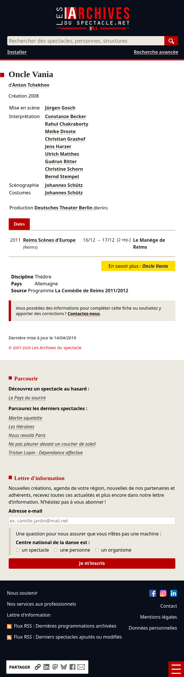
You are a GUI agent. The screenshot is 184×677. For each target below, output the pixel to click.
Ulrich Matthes (62, 154)
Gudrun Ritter (61, 161)
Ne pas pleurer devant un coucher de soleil (52, 444)
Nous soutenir (22, 593)
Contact (168, 606)
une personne (72, 550)
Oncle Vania (155, 266)
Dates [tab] (19, 224)
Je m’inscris (92, 563)
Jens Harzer (58, 146)
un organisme (113, 550)
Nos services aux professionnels (41, 604)
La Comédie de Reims (91, 290)
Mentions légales (158, 617)
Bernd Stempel (62, 176)
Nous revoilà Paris (27, 435)
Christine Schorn (64, 169)
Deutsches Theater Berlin (63, 207)
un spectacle (32, 550)
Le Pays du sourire (27, 398)
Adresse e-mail (26, 511)
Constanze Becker (65, 116)
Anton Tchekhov (30, 85)
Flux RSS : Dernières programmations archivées (61, 626)
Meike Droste (60, 131)
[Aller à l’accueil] (92, 29)
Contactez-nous (84, 313)
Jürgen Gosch (60, 108)
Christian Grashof (65, 139)
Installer (17, 52)
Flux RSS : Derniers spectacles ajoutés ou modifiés (64, 637)
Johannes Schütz (64, 185)
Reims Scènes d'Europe (49, 240)
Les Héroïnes (21, 426)
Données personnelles (153, 628)
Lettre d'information (29, 615)
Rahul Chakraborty (67, 124)
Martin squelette (25, 418)
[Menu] (176, 669)
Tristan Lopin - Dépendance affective (46, 452)
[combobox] (85, 40)
